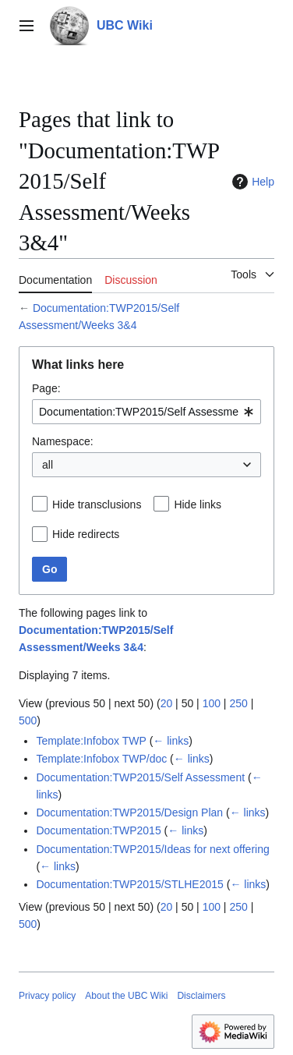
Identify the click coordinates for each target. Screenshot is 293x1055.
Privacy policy (47, 995)
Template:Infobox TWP (91, 741)
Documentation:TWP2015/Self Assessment (140, 777)
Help (251, 181)
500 (28, 720)
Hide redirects (85, 534)
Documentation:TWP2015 (98, 830)
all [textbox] (47, 464)
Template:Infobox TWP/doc (101, 758)
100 (212, 703)
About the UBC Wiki (126, 995)
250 (238, 703)
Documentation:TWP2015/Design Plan (129, 812)
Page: (46, 388)
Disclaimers (201, 995)
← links (171, 741)
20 (167, 703)
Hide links (197, 504)
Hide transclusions (96, 504)
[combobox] (146, 411)
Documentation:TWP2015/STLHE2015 (129, 884)
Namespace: (63, 441)
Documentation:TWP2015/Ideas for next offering (152, 849)
